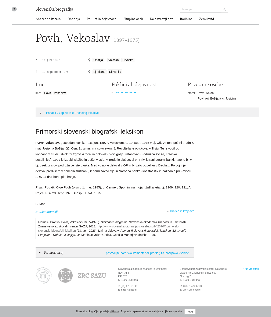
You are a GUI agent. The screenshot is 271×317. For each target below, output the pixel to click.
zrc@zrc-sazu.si (192, 289)
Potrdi (190, 311)
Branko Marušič (47, 211)
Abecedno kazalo (48, 19)
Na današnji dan (161, 19)
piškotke (114, 311)
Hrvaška (127, 60)
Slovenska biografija (54, 9)
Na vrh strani (252, 268)
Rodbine (186, 19)
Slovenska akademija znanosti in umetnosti (142, 268)
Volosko (113, 60)
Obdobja (74, 19)
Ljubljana (99, 71)
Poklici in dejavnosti (102, 19)
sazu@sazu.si (129, 289)
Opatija (98, 60)
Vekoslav (60, 93)
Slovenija (115, 71)
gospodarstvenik (125, 92)
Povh (47, 93)
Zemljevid (206, 19)
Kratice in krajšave (182, 211)
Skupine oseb (133, 19)
